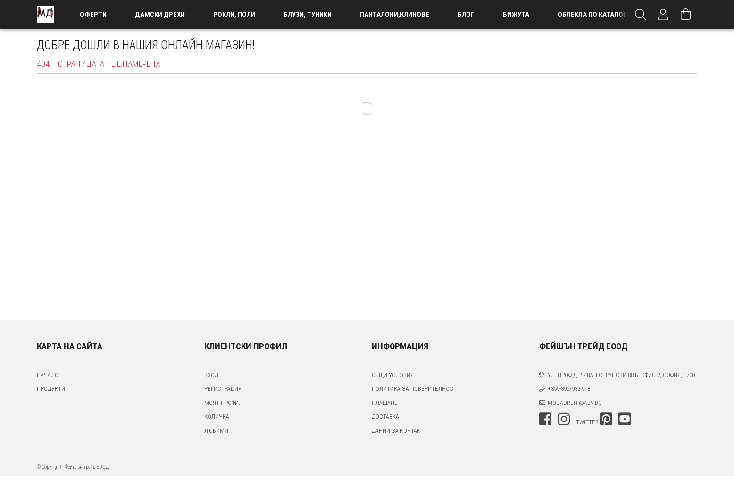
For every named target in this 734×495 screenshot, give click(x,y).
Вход (211, 375)
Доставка (385, 416)
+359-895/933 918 (569, 388)
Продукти (51, 388)
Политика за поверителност (414, 388)
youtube (624, 419)
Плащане (385, 402)
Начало (47, 375)
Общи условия (393, 375)
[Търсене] (640, 14)
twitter (587, 422)
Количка (216, 416)
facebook (545, 419)
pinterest (606, 419)
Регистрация (223, 388)
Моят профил (223, 402)
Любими (216, 430)
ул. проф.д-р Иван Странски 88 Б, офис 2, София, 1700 (621, 375)
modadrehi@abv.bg (575, 402)
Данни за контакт (398, 430)
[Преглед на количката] (686, 14)
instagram (564, 419)
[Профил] (663, 14)
